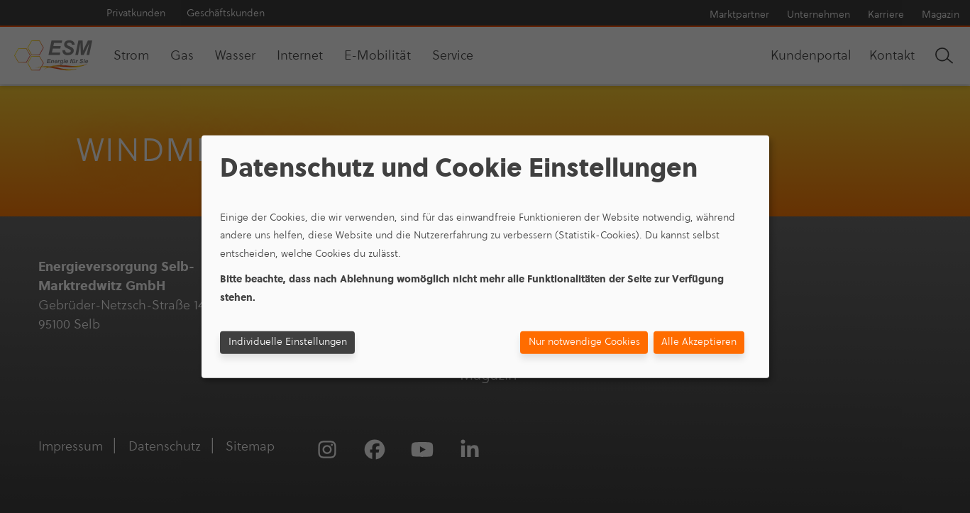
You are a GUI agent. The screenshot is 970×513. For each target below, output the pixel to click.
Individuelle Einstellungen (287, 342)
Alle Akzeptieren (699, 342)
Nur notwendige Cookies (584, 342)
